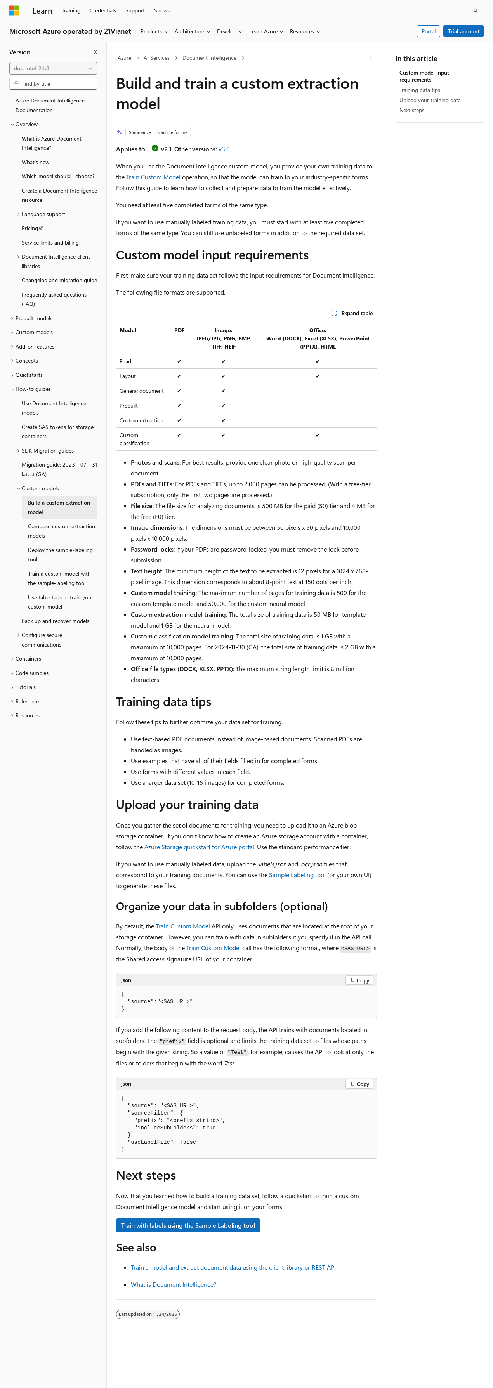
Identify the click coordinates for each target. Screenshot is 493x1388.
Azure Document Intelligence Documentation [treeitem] (50, 105)
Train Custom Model (153, 177)
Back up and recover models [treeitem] (55, 621)
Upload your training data (430, 100)
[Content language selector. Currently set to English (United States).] (44, 1375)
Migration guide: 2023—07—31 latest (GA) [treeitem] (59, 469)
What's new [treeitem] (35, 162)
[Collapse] (95, 52)
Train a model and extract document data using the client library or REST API (233, 1267)
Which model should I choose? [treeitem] (58, 176)
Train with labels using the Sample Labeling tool (188, 1225)
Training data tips (419, 90)
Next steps (411, 110)
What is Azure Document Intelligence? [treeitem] (52, 143)
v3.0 (224, 149)
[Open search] (476, 10)
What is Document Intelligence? (173, 1284)
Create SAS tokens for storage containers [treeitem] (58, 431)
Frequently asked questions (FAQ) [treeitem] (54, 299)
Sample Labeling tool (297, 875)
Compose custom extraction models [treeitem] (61, 531)
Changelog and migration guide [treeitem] (59, 280)
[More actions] (370, 58)
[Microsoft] (14, 10)
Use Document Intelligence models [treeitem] (54, 407)
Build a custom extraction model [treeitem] (59, 507)
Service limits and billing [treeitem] (50, 242)
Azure (124, 57)
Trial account (463, 31)
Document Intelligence (209, 57)
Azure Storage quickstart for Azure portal (199, 847)
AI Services (157, 57)
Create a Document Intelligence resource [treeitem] (59, 195)
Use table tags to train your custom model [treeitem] (60, 602)
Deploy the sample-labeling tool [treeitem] (60, 554)
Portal (429, 31)
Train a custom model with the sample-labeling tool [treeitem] (59, 578)
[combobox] (53, 68)
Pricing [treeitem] (30, 228)
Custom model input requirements (424, 76)
